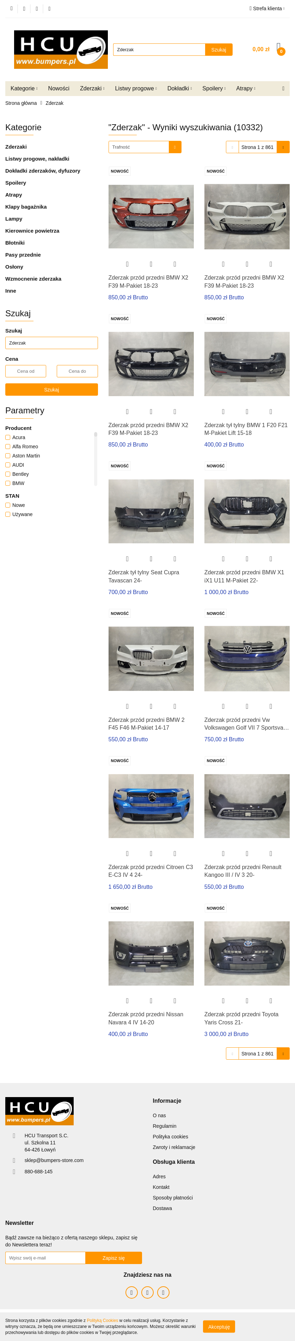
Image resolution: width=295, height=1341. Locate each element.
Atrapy (245, 88)
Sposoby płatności (173, 1198)
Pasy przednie (23, 255)
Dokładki (179, 88)
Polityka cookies (170, 1136)
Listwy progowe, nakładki (37, 159)
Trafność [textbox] (121, 147)
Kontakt (161, 1187)
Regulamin (165, 1126)
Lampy (13, 219)
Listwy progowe (136, 88)
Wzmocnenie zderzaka (33, 279)
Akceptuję (219, 1327)
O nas (159, 1115)
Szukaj (51, 390)
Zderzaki (92, 88)
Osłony (14, 267)
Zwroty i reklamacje (174, 1147)
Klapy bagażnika (26, 207)
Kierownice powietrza (32, 231)
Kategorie (24, 88)
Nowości (58, 88)
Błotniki (15, 243)
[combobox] (145, 147)
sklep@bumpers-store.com (54, 1160)
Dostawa (162, 1208)
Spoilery (214, 88)
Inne (10, 291)
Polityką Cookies (102, 1320)
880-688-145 (39, 1171)
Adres (159, 1176)
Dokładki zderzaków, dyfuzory (42, 171)
